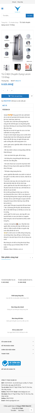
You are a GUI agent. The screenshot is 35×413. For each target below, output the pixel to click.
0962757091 (7, 101)
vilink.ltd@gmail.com (24, 391)
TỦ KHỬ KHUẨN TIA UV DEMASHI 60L (12, 280)
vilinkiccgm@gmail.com (12, 400)
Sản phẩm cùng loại (9, 257)
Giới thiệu (21, 410)
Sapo (21, 408)
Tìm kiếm (29, 15)
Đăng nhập (20, 2)
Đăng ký (14, 2)
